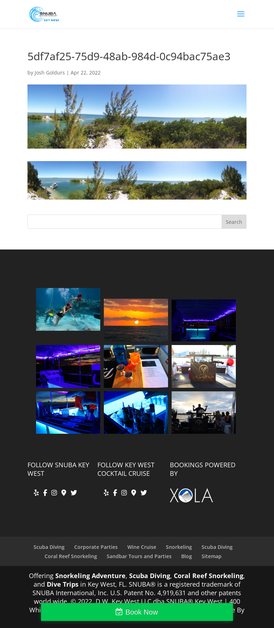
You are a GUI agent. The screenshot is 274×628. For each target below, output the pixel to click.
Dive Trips (62, 584)
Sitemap (212, 556)
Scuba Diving (49, 547)
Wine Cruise (141, 547)
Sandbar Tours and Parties (139, 556)
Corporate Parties (96, 547)
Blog (186, 556)
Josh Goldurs (50, 72)
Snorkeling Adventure (90, 575)
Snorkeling (179, 547)
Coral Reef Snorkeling (71, 556)
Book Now (141, 612)
